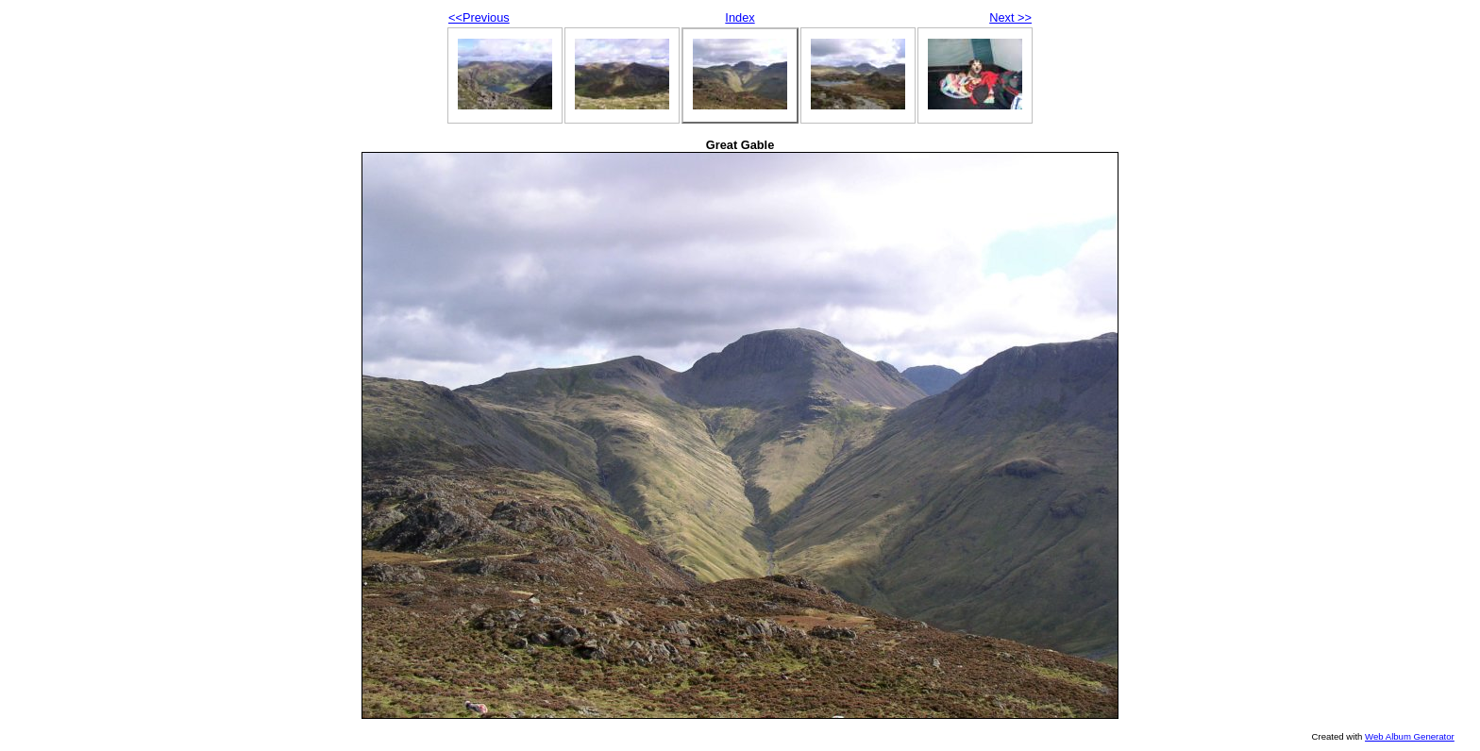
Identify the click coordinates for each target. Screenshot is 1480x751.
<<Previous (479, 17)
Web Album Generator (1410, 736)
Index (739, 17)
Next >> (1010, 17)
